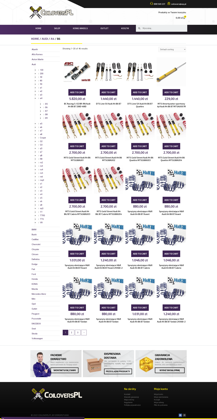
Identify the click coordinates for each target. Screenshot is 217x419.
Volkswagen (37, 338)
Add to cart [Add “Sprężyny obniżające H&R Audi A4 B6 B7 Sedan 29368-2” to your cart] (171, 308)
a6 (41, 127)
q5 (41, 148)
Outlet (104, 28)
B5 (46, 104)
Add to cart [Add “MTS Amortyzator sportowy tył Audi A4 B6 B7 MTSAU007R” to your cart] (171, 92)
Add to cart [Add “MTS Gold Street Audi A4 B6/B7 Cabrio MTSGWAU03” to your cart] (77, 200)
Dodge (35, 264)
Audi (45, 38)
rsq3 (42, 180)
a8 (41, 134)
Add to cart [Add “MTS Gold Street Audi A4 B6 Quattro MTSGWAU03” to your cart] (140, 146)
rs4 (41, 169)
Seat (34, 328)
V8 (41, 222)
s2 (41, 187)
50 (41, 77)
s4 (41, 194)
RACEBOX (36, 323)
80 (41, 80)
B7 (46, 111)
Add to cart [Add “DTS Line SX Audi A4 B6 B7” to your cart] (109, 92)
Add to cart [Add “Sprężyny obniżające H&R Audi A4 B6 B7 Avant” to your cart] (140, 200)
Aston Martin (37, 59)
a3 (41, 95)
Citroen (35, 254)
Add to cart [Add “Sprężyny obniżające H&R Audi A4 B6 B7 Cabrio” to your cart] (140, 254)
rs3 (41, 166)
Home (38, 28)
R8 (41, 159)
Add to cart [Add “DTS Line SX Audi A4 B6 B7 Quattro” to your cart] (140, 92)
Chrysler (35, 249)
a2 (41, 91)
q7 (41, 152)
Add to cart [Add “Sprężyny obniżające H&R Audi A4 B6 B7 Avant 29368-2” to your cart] (109, 254)
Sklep (57, 28)
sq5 (41, 208)
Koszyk (125, 28)
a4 (52, 38)
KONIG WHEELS (80, 28)
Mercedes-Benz (39, 294)
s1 (41, 183)
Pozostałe (36, 318)
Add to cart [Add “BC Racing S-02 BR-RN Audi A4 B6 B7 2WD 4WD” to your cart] (77, 92)
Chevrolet (36, 244)
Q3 (41, 145)
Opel (34, 304)
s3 (41, 191)
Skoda (34, 333)
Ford (34, 274)
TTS (42, 219)
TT (41, 212)
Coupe (43, 137)
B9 (46, 118)
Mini (33, 299)
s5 (41, 198)
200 (41, 73)
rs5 (41, 173)
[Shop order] (172, 49)
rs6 (41, 176)
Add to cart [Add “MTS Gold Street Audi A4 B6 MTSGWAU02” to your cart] (109, 146)
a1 (41, 87)
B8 (46, 114)
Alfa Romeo (37, 54)
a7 (41, 130)
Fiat (33, 269)
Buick (34, 234)
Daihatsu (36, 259)
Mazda (35, 289)
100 (41, 70)
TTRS (42, 215)
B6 (46, 107)
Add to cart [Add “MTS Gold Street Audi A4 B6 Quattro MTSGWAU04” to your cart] (171, 146)
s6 (41, 201)
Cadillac (35, 239)
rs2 (41, 162)
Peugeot (35, 314)
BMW (34, 229)
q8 (41, 155)
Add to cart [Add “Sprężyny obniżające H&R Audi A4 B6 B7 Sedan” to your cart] (77, 308)
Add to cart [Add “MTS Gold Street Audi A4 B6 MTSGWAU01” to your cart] (77, 146)
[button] (64, 370)
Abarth (35, 49)
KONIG (35, 284)
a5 (41, 123)
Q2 (41, 141)
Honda (35, 279)
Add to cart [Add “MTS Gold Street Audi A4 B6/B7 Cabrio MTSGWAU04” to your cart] (109, 200)
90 (41, 84)
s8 (41, 205)
